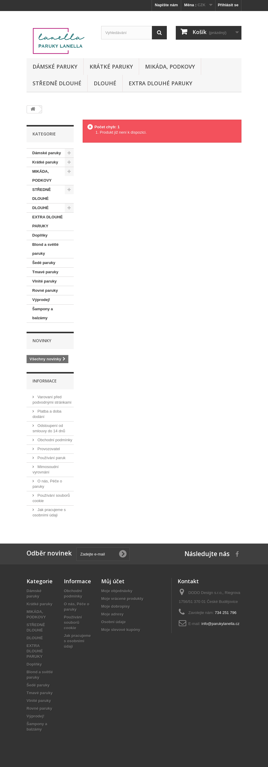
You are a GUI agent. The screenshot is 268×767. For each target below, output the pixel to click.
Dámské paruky (55, 66)
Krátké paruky (111, 66)
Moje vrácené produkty (122, 598)
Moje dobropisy (115, 606)
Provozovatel (48, 449)
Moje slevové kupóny (120, 629)
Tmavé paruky (45, 272)
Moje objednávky (117, 591)
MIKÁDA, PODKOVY (170, 66)
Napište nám (166, 5)
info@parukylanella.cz (220, 623)
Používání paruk (51, 458)
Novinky (42, 340)
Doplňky (39, 235)
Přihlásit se (228, 5)
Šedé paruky (43, 262)
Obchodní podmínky (54, 440)
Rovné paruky (45, 290)
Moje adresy (112, 614)
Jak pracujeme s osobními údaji (77, 641)
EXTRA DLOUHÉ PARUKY (160, 83)
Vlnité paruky (44, 281)
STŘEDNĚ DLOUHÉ (57, 83)
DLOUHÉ (105, 83)
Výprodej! (41, 299)
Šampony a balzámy (42, 313)
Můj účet (112, 581)
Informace (45, 381)
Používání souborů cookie (73, 622)
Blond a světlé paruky (45, 249)
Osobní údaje (113, 622)
